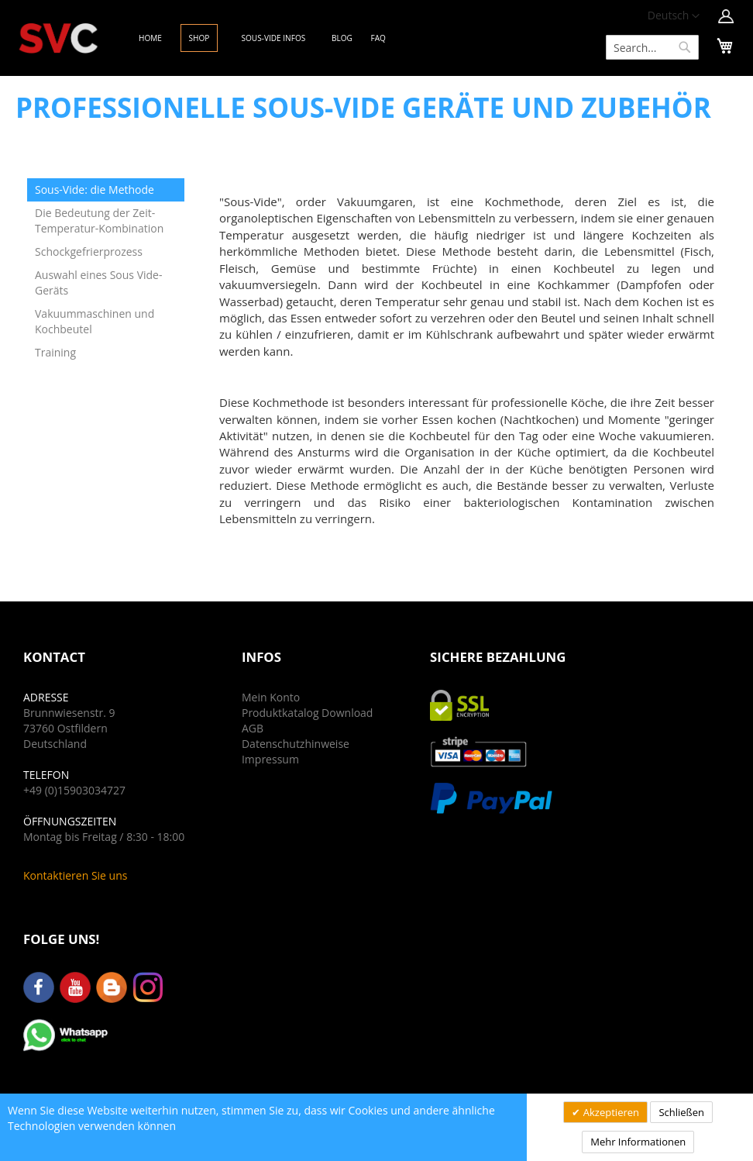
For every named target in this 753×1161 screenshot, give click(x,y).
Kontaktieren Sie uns (75, 875)
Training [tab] (55, 352)
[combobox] (652, 47)
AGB (252, 728)
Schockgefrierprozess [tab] (89, 251)
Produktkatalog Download (307, 712)
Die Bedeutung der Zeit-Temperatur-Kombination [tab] (99, 220)
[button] (674, 16)
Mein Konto (271, 697)
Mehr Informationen (638, 1142)
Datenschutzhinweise (295, 743)
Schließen (681, 1112)
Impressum (270, 759)
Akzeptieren (609, 1112)
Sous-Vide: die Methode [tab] (94, 189)
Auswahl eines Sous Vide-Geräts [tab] (98, 282)
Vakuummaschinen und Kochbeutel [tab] (94, 321)
